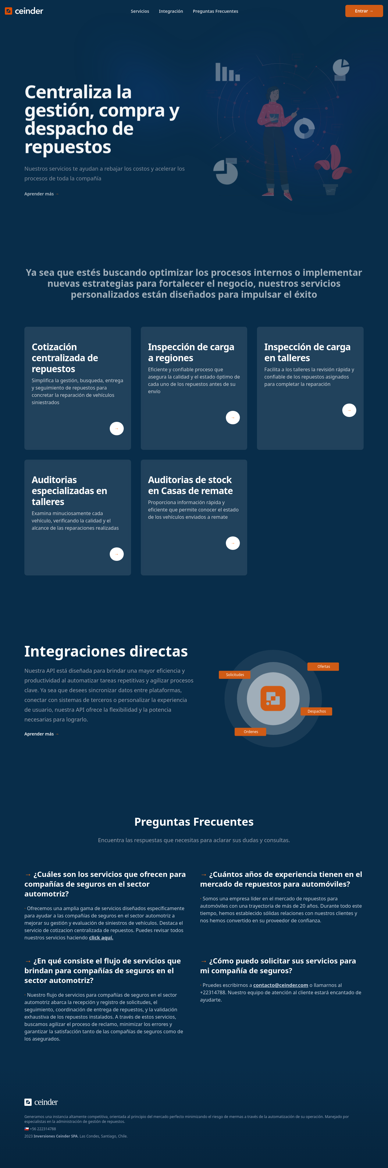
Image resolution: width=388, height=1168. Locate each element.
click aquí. (101, 937)
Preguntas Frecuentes (215, 11)
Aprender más (41, 200)
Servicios (140, 11)
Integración (171, 11)
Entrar (364, 11)
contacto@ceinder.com (280, 985)
